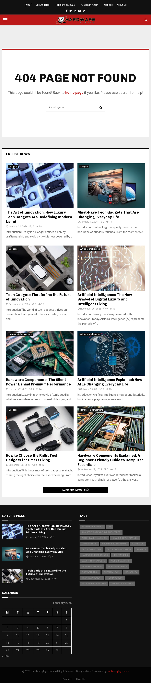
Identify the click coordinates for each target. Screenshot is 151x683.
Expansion (138, 544)
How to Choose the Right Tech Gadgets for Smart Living (32, 457)
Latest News (18, 154)
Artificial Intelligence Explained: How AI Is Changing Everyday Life (109, 382)
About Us (122, 5)
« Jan (5, 656)
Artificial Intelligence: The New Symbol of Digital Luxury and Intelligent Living (104, 299)
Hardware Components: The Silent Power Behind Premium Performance (38, 382)
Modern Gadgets (120, 561)
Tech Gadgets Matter (94, 584)
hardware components (95, 555)
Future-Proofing (91, 549)
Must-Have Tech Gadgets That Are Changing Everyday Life (108, 214)
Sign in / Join (89, 5)
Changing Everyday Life (125, 538)
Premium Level (112, 572)
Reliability (131, 572)
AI (110, 527)
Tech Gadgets (115, 578)
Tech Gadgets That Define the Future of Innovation (46, 572)
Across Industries (92, 527)
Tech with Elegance (122, 584)
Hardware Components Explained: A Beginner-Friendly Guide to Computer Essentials (110, 460)
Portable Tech (90, 572)
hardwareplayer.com (118, 671)
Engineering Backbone (114, 544)
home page (74, 92)
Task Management (92, 578)
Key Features (121, 555)
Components (89, 544)
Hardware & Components (20, 334)
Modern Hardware (92, 566)
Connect (108, 5)
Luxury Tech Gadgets (93, 561)
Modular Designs (117, 566)
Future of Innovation (119, 549)
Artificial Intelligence (90, 249)
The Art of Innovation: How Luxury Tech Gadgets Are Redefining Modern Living (39, 217)
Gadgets (13, 167)
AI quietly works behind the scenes (101, 532)
